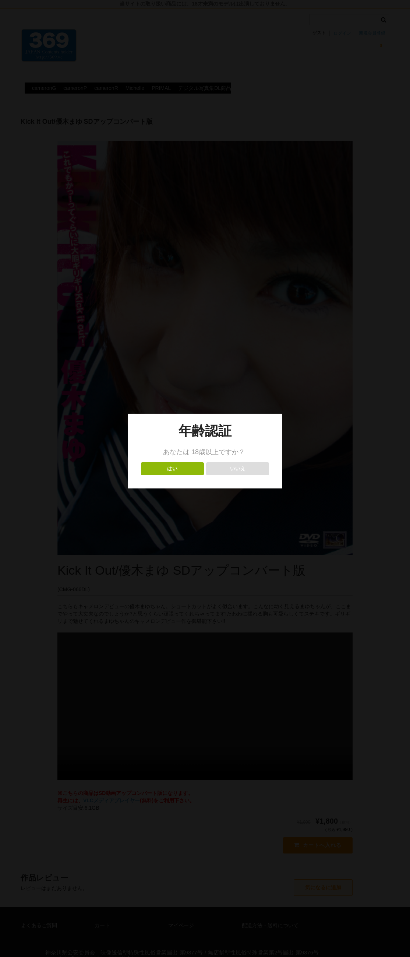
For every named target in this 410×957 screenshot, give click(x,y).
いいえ (237, 468)
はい (172, 468)
